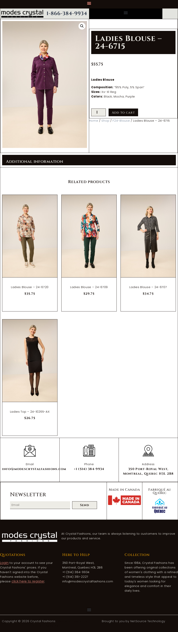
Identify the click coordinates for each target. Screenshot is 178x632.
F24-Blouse (121, 121)
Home (93, 121)
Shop (105, 121)
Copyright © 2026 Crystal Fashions (29, 621)
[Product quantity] (98, 112)
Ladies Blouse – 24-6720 (30, 287)
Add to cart (123, 112)
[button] (89, 3)
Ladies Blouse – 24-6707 (148, 287)
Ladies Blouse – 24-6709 (89, 287)
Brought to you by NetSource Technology (133, 621)
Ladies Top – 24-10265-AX (30, 412)
